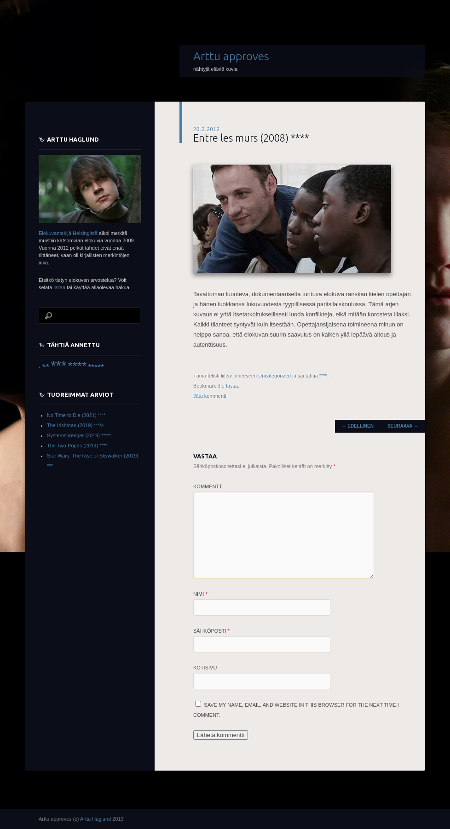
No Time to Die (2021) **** (76, 415)
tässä (232, 386)
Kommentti (208, 486)
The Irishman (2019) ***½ (75, 425)
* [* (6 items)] (39, 368)
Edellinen (358, 426)
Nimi (200, 594)
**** (323, 375)
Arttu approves (231, 56)
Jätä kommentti (210, 396)
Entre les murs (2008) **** (251, 137)
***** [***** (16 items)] (96, 367)
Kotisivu (205, 667)
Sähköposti (211, 631)
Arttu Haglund (95, 819)
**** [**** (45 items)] (77, 366)
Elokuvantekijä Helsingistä (68, 233)
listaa (59, 287)
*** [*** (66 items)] (58, 365)
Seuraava (402, 426)
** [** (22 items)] (45, 367)
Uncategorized (274, 375)
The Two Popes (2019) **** (77, 445)
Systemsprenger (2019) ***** (79, 435)
